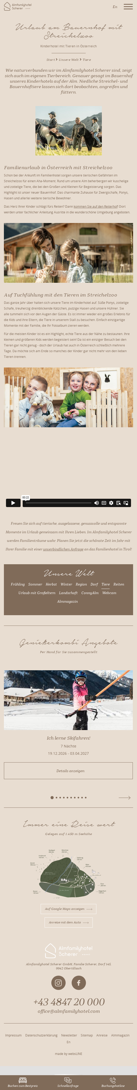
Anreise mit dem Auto (69, 922)
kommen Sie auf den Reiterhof (95, 206)
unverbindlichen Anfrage (63, 549)
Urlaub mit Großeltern (36, 593)
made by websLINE (68, 1054)
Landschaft (68, 593)
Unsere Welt (69, 60)
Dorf (94, 584)
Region (81, 584)
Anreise (102, 1035)
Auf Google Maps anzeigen (68, 909)
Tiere (105, 584)
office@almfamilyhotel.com (69, 1011)
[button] (52, 797)
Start (50, 60)
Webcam (109, 593)
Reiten (118, 584)
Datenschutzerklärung (41, 1035)
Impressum (13, 1035)
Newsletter (69, 1035)
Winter (66, 584)
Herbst (51, 584)
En (68, 1042)
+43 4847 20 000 (68, 1002)
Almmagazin (67, 602)
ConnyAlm (89, 593)
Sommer (35, 584)
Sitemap (87, 1035)
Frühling (17, 584)
